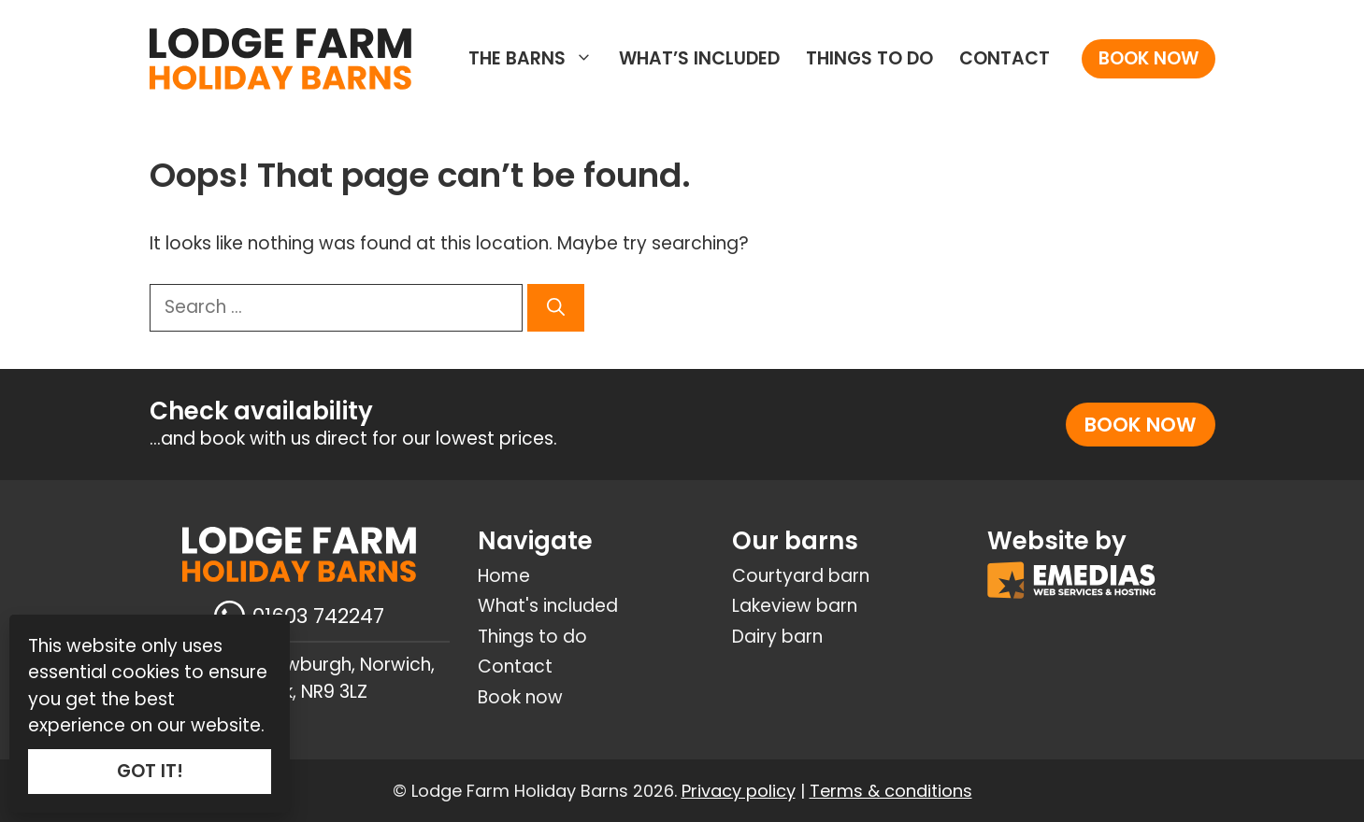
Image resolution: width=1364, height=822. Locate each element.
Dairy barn (777, 636)
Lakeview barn (794, 605)
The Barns (537, 59)
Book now (1148, 58)
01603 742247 (318, 616)
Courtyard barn (800, 575)
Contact (1004, 58)
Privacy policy (739, 790)
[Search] (555, 308)
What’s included (699, 58)
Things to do (869, 58)
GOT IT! (150, 771)
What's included (548, 605)
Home (504, 575)
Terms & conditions (891, 790)
